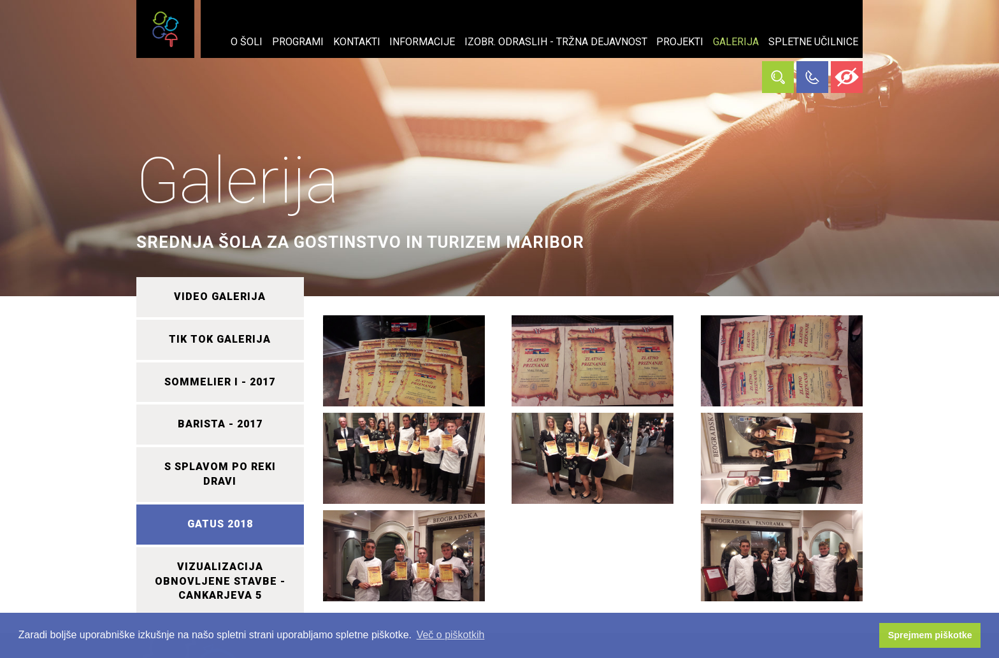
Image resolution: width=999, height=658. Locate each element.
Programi (298, 42)
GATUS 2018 (220, 524)
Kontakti (356, 42)
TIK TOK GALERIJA (220, 339)
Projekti (679, 42)
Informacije (422, 42)
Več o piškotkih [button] (451, 634)
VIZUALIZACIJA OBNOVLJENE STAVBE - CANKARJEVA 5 (220, 581)
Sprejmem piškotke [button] (930, 635)
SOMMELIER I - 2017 (219, 382)
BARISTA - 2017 (220, 424)
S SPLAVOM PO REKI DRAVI (220, 474)
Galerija (736, 42)
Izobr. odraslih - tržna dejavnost (555, 42)
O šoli (246, 42)
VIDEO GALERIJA (220, 296)
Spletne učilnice (813, 42)
